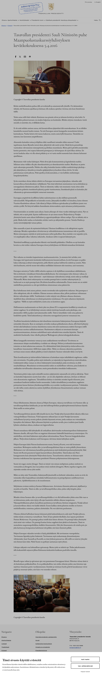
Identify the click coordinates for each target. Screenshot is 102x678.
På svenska (88, 2)
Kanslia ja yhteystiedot (68, 20)
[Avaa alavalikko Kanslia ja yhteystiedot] (77, 20)
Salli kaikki (85, 659)
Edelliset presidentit (53, 20)
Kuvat (37, 640)
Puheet (10, 25)
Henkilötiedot (24, 20)
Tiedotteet (5, 647)
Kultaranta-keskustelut (43, 644)
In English (97, 2)
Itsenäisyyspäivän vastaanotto (46, 637)
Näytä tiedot (85, 671)
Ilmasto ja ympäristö (42, 647)
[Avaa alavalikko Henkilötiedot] (30, 20)
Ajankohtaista (12, 20)
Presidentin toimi (37, 20)
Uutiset (4, 644)
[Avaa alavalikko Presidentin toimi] (44, 20)
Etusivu (4, 20)
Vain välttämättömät (85, 666)
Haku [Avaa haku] (96, 20)
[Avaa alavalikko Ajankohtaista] (18, 20)
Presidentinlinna (41, 650)
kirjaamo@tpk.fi (75, 647)
